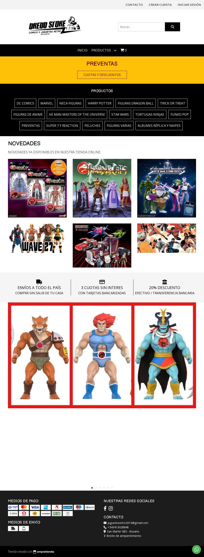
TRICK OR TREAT (172, 103)
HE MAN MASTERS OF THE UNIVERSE (77, 114)
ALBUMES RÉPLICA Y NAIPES (159, 125)
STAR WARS (120, 114)
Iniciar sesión (189, 5)
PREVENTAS (31, 125)
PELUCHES (92, 125)
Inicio (82, 50)
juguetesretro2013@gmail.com (126, 523)
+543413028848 (116, 527)
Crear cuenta (160, 5)
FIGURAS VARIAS (119, 125)
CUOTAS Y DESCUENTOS (102, 75)
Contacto (134, 5)
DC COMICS (25, 103)
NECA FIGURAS (70, 103)
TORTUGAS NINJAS (149, 114)
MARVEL (46, 103)
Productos (104, 50)
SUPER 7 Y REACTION (62, 125)
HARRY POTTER (99, 103)
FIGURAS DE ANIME (28, 114)
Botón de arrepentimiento (122, 536)
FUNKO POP (180, 114)
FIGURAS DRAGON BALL (136, 103)
